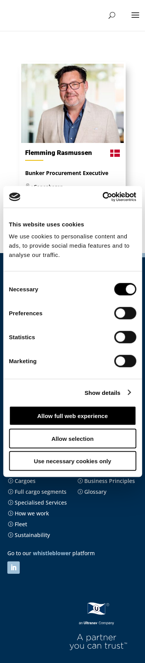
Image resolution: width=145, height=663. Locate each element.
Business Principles (106, 480)
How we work (28, 513)
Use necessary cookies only (72, 461)
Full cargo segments (37, 491)
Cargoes (22, 480)
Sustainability (29, 535)
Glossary (91, 491)
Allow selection (72, 438)
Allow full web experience (72, 416)
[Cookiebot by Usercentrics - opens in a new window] (103, 197)
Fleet (17, 524)
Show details (103, 392)
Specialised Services (37, 502)
